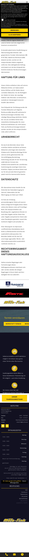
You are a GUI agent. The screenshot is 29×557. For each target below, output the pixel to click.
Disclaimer (24, 496)
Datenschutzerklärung (16, 12)
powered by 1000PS (21, 503)
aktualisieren (23, 500)
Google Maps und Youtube (9, 20)
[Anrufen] (6, 554)
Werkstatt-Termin (13, 324)
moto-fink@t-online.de (22, 422)
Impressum (24, 492)
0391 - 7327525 (23, 415)
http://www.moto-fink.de (22, 420)
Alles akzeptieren (15, 35)
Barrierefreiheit (23, 498)
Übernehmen (14, 30)
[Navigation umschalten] (27, 2)
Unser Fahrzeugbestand (14, 398)
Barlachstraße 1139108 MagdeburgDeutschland (6, 411)
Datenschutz (24, 494)
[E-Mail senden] (14, 554)
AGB (26, 490)
